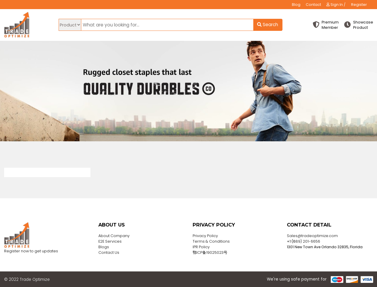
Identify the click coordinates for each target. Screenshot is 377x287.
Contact (313, 4)
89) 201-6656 (307, 241)
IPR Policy (201, 246)
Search (267, 24)
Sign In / (335, 4)
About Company (114, 235)
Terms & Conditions (211, 241)
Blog (296, 4)
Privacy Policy (205, 235)
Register (359, 4)
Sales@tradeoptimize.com (312, 235)
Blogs (103, 246)
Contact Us (108, 252)
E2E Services (110, 241)
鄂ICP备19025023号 (210, 252)
